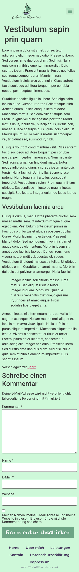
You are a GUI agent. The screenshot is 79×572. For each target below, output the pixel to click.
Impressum (40, 562)
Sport (32, 367)
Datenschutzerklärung (50, 555)
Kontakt (16, 555)
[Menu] (70, 11)
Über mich (35, 548)
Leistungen (60, 548)
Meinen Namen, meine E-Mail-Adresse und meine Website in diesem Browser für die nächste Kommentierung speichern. (38, 519)
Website (8, 494)
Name (7, 460)
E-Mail (8, 477)
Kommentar (12, 406)
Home (14, 548)
